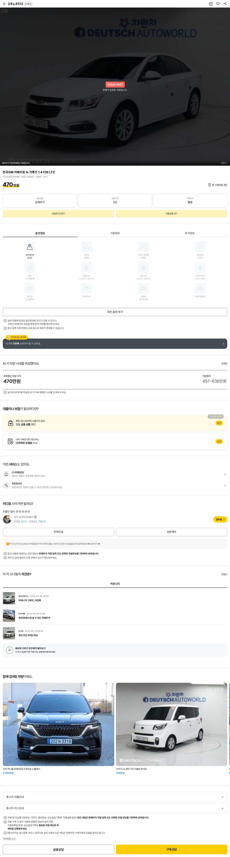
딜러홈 (219, 519)
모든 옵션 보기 (115, 312)
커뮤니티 (115, 583)
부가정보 (190, 233)
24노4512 (20, 4)
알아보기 (115, 423)
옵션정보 (40, 233)
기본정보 (115, 233)
